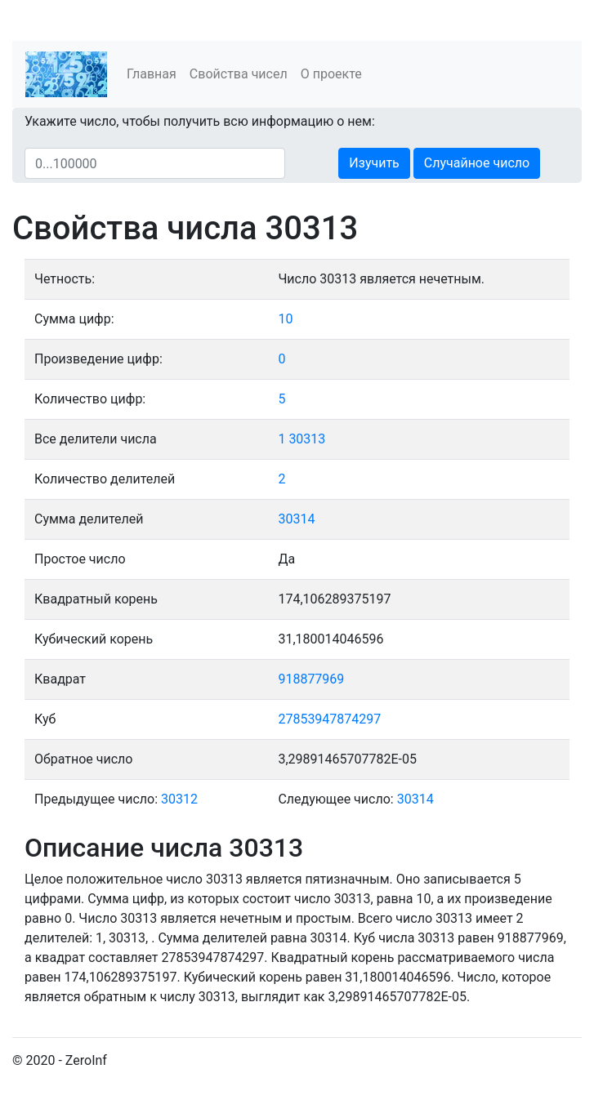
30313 (306, 439)
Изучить (374, 163)
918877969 (311, 679)
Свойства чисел (239, 74)
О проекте (331, 74)
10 (285, 319)
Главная (151, 74)
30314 (296, 519)
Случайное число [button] (476, 163)
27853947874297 (329, 719)
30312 (179, 799)
